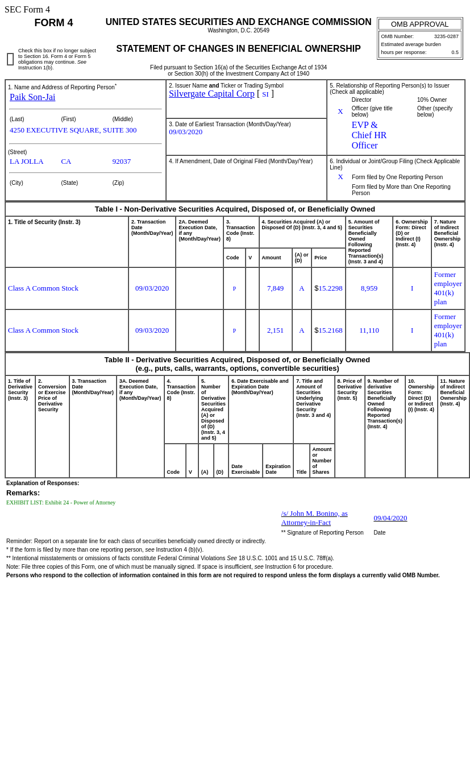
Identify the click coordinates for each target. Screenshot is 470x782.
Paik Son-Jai (32, 97)
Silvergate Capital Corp (212, 93)
